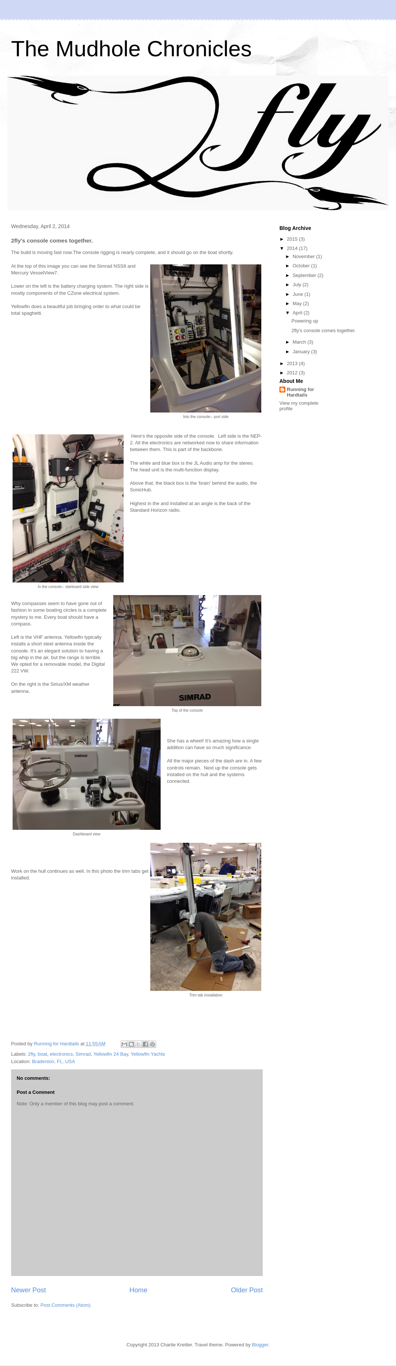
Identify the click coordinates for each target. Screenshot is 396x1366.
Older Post (247, 1290)
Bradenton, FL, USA (53, 1061)
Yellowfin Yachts (148, 1054)
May (298, 303)
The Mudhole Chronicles (131, 48)
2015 (293, 239)
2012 (293, 372)
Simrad (83, 1054)
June (299, 294)
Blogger (260, 1344)
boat (42, 1054)
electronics (61, 1054)
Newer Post (28, 1290)
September (305, 275)
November (304, 256)
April (298, 312)
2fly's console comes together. (323, 330)
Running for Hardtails (300, 392)
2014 (293, 248)
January (302, 351)
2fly (31, 1054)
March (300, 342)
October (302, 265)
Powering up (304, 321)
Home (139, 1290)
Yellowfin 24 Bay (110, 1054)
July (298, 284)
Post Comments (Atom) (66, 1305)
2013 (293, 363)
